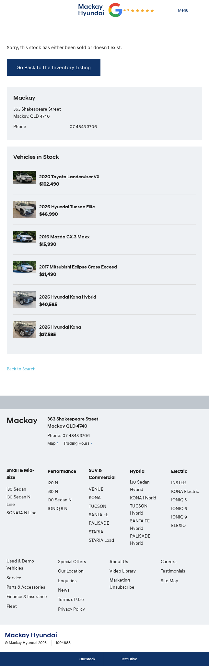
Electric (179, 471)
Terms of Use (71, 599)
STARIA (96, 531)
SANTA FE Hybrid (140, 524)
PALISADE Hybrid (140, 539)
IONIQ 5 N (57, 508)
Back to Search (21, 368)
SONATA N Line (21, 512)
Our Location (71, 570)
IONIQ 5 (179, 499)
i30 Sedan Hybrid (140, 485)
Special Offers (72, 561)
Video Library (123, 570)
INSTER (178, 482)
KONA (95, 497)
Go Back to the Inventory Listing (54, 67)
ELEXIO (178, 525)
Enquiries (67, 580)
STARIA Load (101, 540)
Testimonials (173, 570)
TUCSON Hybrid (138, 509)
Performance (62, 471)
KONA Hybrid (143, 497)
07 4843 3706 (83, 126)
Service (13, 577)
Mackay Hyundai (91, 10)
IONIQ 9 (179, 516)
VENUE (96, 489)
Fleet (11, 606)
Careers (168, 561)
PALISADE (99, 523)
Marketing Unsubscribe (122, 583)
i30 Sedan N (60, 499)
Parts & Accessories (25, 587)
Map (51, 443)
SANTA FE (99, 514)
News (63, 590)
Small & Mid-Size (20, 474)
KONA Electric (185, 491)
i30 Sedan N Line (18, 500)
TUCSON (97, 506)
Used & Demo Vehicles (20, 564)
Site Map (169, 580)
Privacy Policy (71, 609)
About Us (119, 561)
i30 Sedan (16, 489)
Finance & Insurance (26, 596)
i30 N (53, 491)
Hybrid (137, 471)
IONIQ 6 (179, 508)
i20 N (53, 482)
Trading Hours (76, 443)
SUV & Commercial (102, 474)
